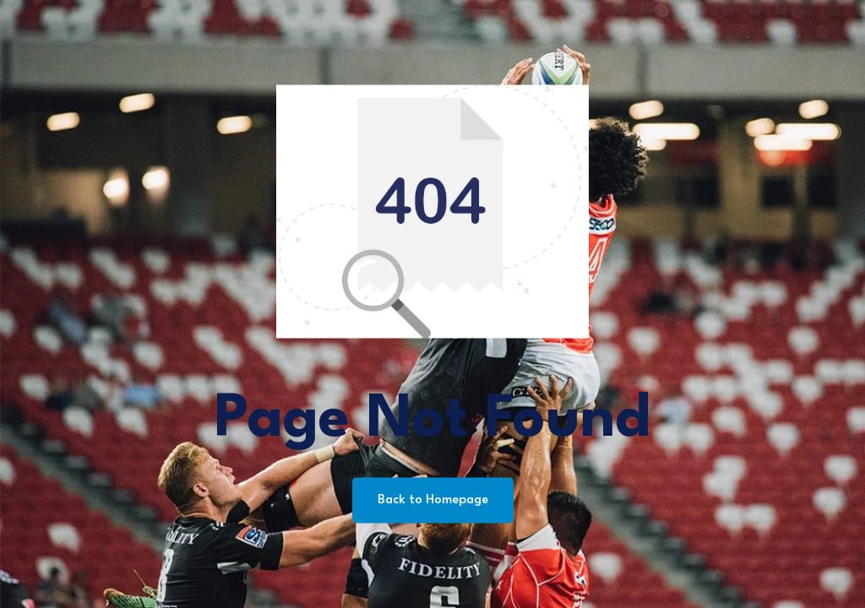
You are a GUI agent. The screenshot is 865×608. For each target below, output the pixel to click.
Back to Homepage (433, 500)
